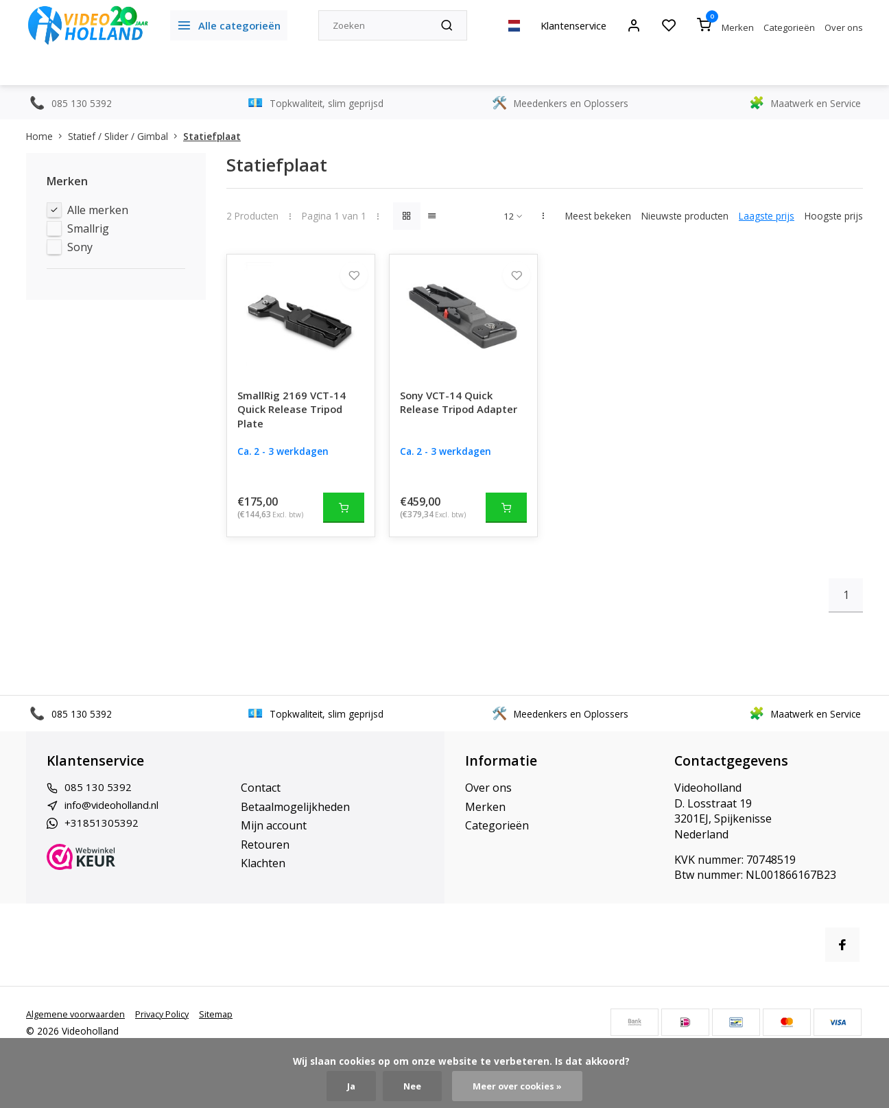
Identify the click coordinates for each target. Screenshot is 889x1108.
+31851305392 (101, 839)
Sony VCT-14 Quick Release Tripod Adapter (449, 425)
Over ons (844, 27)
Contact (261, 802)
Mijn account (274, 839)
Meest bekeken (598, 215)
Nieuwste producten (684, 215)
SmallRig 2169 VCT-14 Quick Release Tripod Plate (294, 425)
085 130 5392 (98, 802)
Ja (346, 1085)
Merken (738, 27)
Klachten (263, 876)
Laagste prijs (766, 215)
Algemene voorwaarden (79, 1028)
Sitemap (228, 1028)
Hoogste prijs (834, 215)
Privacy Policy (171, 1028)
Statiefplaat (212, 136)
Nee (409, 1085)
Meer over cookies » (519, 1085)
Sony (80, 247)
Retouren (265, 858)
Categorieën (789, 27)
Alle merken (97, 209)
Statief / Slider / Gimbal (125, 136)
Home (47, 136)
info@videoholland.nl (118, 820)
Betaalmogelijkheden (295, 820)
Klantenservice (566, 25)
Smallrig (88, 228)
